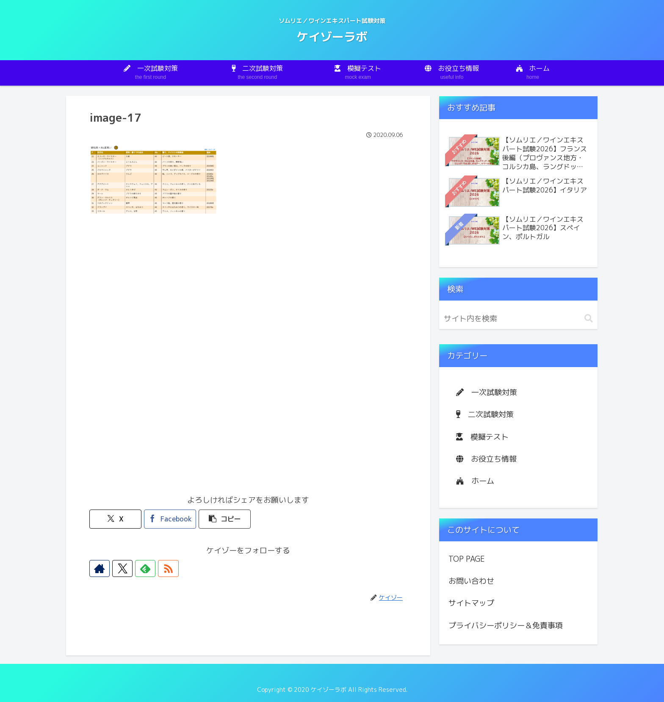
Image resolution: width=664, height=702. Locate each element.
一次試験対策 (486, 392)
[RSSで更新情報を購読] (156, 568)
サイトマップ (471, 603)
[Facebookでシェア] (168, 519)
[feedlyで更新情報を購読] (136, 568)
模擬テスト (482, 437)
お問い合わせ (471, 581)
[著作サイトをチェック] (97, 568)
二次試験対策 (485, 414)
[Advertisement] (248, 288)
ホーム (475, 481)
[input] (518, 318)
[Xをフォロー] (117, 568)
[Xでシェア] (114, 519)
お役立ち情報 (486, 459)
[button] (221, 519)
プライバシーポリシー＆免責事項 (505, 625)
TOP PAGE (466, 559)
